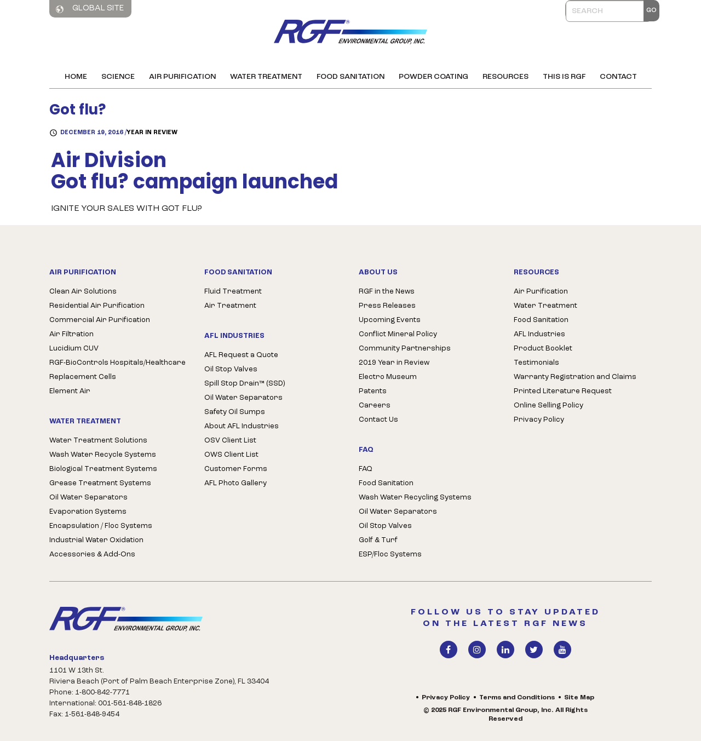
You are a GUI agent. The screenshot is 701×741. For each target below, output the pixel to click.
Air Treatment (230, 305)
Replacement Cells (82, 377)
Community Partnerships (405, 348)
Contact (618, 77)
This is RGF (564, 77)
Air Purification (182, 77)
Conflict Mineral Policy (398, 334)
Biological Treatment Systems (103, 469)
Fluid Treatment (233, 291)
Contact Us (378, 419)
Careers (374, 405)
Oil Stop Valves (230, 369)
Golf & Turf (378, 540)
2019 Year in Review (394, 362)
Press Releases (387, 305)
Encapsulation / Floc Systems (100, 526)
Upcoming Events (390, 320)
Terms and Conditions (517, 697)
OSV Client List (230, 440)
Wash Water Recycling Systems (415, 497)
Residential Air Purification (97, 305)
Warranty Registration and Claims (575, 377)
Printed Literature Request (563, 391)
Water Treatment (266, 77)
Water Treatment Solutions (98, 440)
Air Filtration (71, 334)
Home (76, 77)
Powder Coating (433, 77)
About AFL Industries (241, 426)
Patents (373, 391)
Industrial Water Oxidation (96, 540)
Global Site (90, 8)
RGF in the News (387, 291)
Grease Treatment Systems (100, 483)
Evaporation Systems (88, 511)
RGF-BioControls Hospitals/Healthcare (117, 362)
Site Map (579, 697)
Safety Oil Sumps (234, 412)
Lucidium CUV (74, 348)
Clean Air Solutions (83, 291)
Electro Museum (388, 377)
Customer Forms (235, 469)
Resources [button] (505, 77)
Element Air (69, 391)
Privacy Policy (539, 419)
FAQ (365, 469)
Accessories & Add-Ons (92, 554)
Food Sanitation (350, 77)
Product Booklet (543, 348)
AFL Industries (539, 334)
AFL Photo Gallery (235, 483)
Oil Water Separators (88, 497)
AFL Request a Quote (241, 355)
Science (118, 77)
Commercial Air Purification (99, 320)
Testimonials (536, 362)
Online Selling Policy (548, 405)
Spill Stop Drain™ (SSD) (244, 383)
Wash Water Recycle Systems (102, 454)
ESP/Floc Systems (390, 554)
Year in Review (152, 133)
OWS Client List (231, 454)
